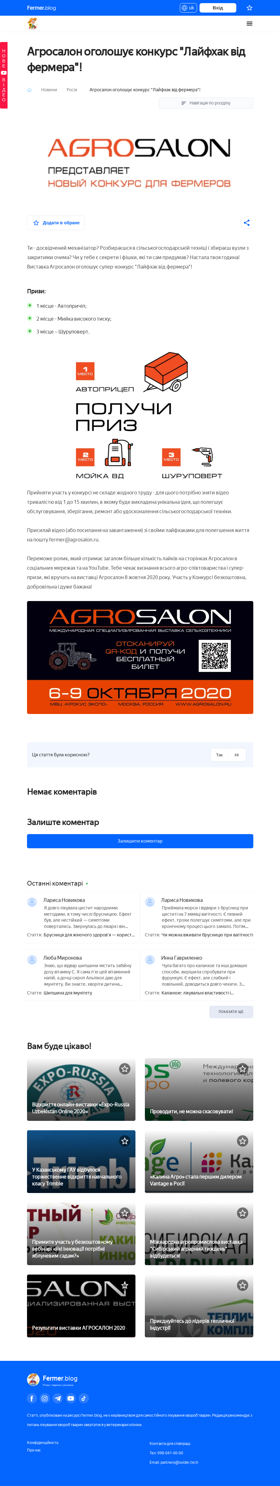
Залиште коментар (63, 822)
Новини (49, 90)
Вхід (218, 7)
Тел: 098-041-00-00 (166, 1453)
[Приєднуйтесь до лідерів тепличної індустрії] (199, 1303)
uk (188, 9)
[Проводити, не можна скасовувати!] (199, 1087)
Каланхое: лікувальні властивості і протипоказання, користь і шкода (196, 993)
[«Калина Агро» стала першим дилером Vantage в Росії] (199, 1159)
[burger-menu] (249, 23)
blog (41, 8)
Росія (72, 90)
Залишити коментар (140, 841)
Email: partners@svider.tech (174, 1462)
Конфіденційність (42, 1443)
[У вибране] (56, 222)
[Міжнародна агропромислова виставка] (199, 1231)
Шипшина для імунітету (68, 993)
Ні (237, 755)
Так (219, 755)
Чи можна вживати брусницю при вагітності (207, 935)
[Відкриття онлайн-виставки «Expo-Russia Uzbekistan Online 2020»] (81, 1087)
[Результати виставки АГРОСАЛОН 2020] (81, 1303)
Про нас (34, 1450)
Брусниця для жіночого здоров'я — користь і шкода (89, 935)
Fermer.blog (33, 23)
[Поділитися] (247, 222)
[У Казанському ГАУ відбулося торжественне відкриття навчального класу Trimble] (81, 1159)
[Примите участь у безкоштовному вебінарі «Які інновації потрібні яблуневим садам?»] (81, 1231)
